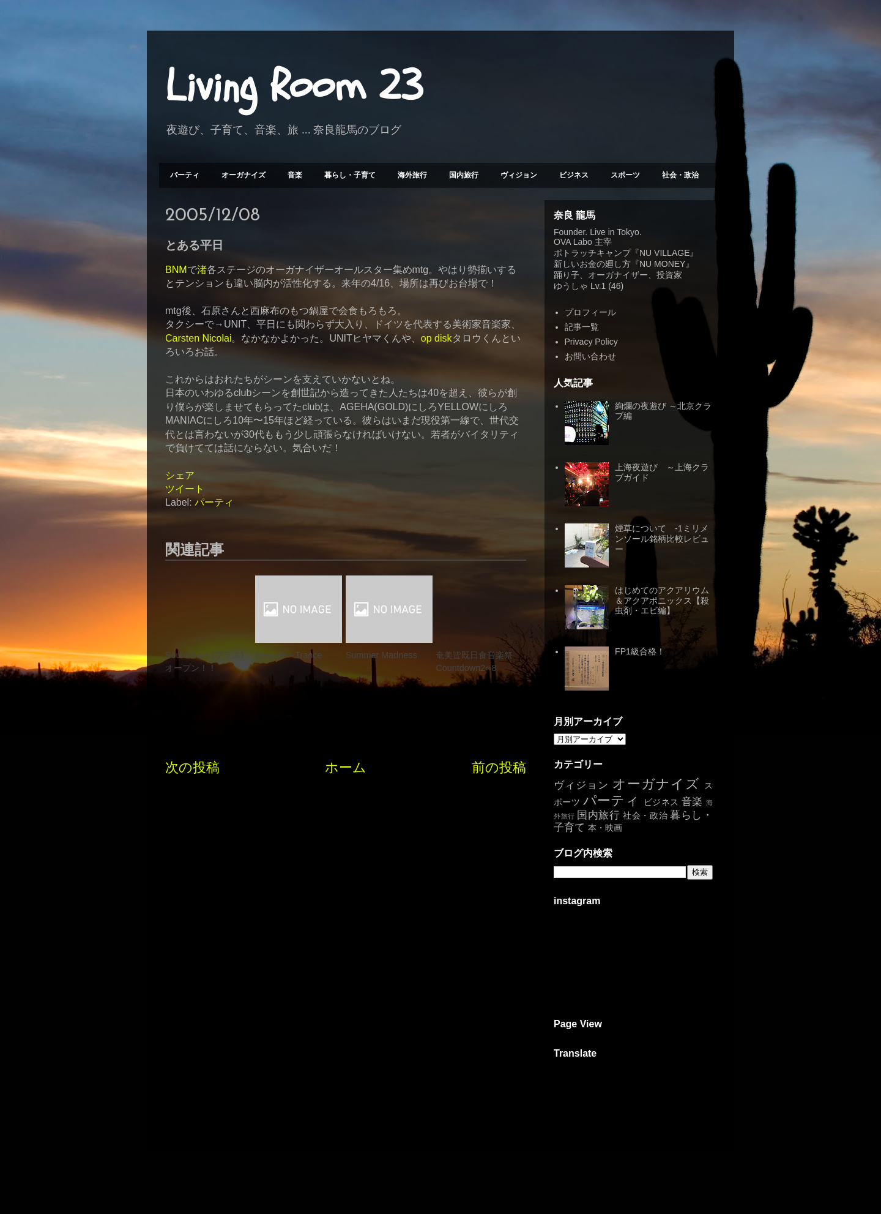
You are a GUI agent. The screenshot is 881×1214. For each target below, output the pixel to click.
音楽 (295, 175)
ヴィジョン (518, 175)
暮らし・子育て (350, 175)
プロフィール (590, 312)
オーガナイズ (243, 175)
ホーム (345, 767)
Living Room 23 (294, 86)
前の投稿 (499, 767)
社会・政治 (680, 175)
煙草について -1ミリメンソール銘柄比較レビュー (662, 538)
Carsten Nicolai (198, 338)
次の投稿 (192, 767)
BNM (176, 269)
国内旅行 (463, 175)
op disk (436, 338)
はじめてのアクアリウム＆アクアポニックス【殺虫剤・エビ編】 (662, 600)
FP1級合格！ (640, 651)
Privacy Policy (591, 342)
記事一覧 (582, 327)
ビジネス (574, 175)
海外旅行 (412, 175)
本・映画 (605, 828)
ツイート (184, 489)
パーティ (184, 175)
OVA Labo (573, 242)
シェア (180, 475)
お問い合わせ (590, 356)
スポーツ (625, 175)
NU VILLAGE (664, 253)
